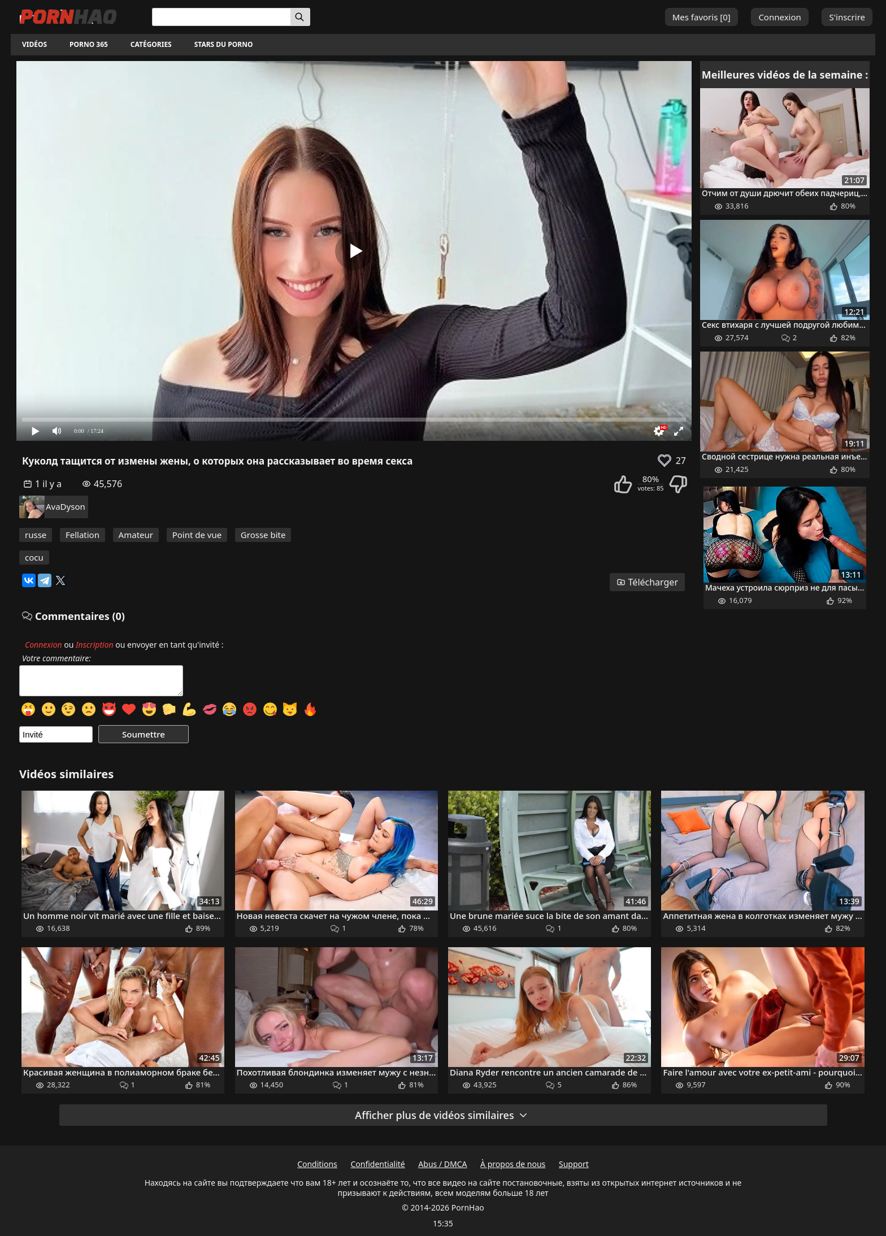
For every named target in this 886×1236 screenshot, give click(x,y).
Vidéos (34, 44)
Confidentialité (377, 1164)
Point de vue (197, 534)
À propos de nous (512, 1164)
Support (574, 1164)
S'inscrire (847, 17)
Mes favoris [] (701, 17)
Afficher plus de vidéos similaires (441, 1115)
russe (35, 534)
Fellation (82, 534)
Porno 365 (89, 44)
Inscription (95, 644)
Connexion (779, 17)
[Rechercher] (300, 17)
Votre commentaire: (56, 658)
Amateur (136, 534)
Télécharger (647, 582)
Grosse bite (263, 534)
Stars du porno (223, 44)
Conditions (317, 1164)
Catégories (151, 44)
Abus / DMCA (442, 1164)
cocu (34, 557)
